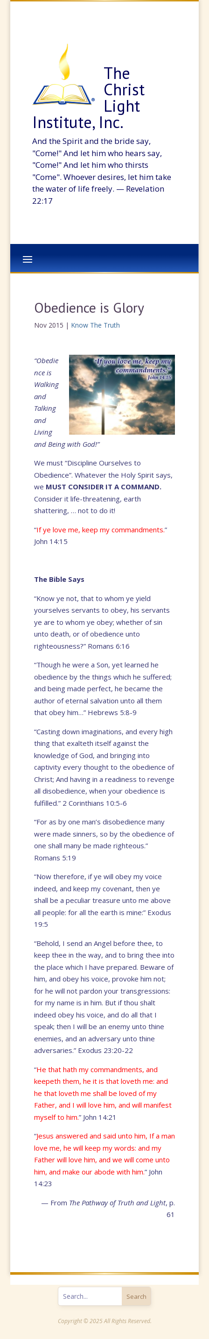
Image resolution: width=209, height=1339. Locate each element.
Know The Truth (95, 325)
